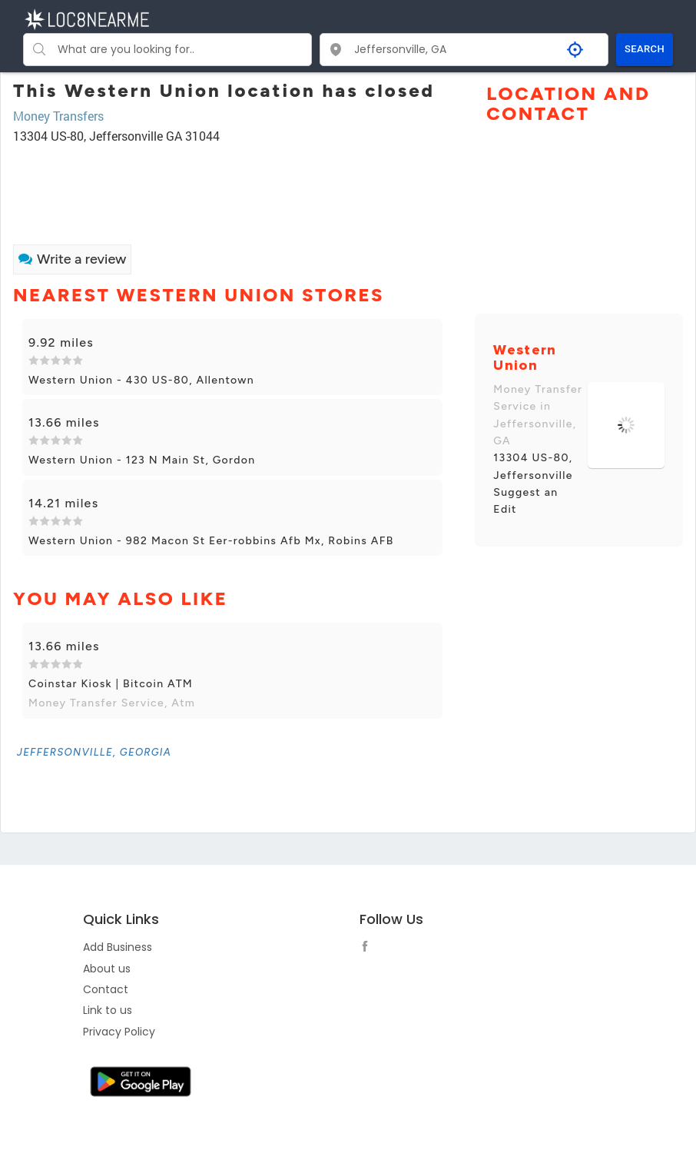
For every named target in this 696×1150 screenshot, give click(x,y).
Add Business (117, 947)
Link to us (107, 1010)
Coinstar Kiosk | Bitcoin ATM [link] (110, 683)
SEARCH (645, 49)
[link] (94, 752)
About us (107, 968)
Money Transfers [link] (58, 116)
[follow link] (369, 949)
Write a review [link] (72, 259)
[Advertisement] (232, 187)
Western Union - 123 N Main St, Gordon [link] (141, 460)
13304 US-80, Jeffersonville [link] (532, 466)
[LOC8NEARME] (86, 18)
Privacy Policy (119, 1031)
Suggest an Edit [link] (525, 501)
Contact (105, 989)
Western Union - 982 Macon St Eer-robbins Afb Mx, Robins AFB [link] (211, 540)
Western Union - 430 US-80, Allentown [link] (141, 380)
